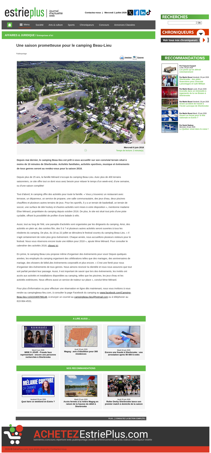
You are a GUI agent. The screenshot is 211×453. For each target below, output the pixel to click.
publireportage (80, 439)
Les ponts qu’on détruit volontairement (190, 71)
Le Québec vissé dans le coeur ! (194, 129)
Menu (24, 25)
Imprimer (128, 57)
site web (118, 439)
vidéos (127, 439)
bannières (39, 439)
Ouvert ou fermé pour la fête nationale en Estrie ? (192, 116)
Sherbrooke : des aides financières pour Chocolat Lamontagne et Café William (192, 81)
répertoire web (63, 439)
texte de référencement (101, 439)
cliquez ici (53, 245)
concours (50, 439)
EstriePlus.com (20, 449)
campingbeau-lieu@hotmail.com (91, 297)
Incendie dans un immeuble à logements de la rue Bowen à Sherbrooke (192, 93)
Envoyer (140, 57)
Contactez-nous (93, 12)
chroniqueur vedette (142, 439)
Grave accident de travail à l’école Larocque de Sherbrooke (194, 105)
